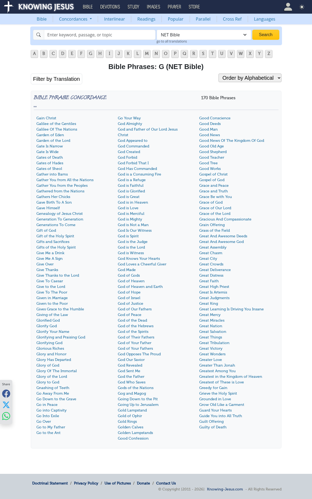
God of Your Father (134, 343)
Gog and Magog (132, 393)
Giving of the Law (52, 315)
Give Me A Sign (49, 259)
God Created (129, 152)
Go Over (43, 422)
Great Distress (211, 275)
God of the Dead (132, 320)
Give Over (45, 264)
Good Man (208, 129)
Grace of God (211, 202)
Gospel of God (211, 180)
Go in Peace (47, 405)
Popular (175, 19)
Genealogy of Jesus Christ (59, 214)
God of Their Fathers (136, 337)
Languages (264, 19)
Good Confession (133, 438)
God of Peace (129, 315)
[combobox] (204, 35)
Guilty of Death (213, 427)
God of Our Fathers (135, 309)
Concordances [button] (73, 19)
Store (194, 7)
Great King (208, 304)
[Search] (100, 35)
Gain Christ (46, 118)
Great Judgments (214, 298)
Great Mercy (210, 315)
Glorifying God (49, 343)
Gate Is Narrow (49, 146)
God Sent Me (129, 371)
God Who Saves (131, 382)
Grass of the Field (214, 230)
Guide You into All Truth (220, 416)
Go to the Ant (48, 433)
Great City (208, 259)
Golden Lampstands (135, 433)
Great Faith (209, 281)
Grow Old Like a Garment (221, 405)
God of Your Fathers (135, 348)
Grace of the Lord (214, 214)
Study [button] (134, 7)
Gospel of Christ (213, 174)
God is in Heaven (133, 202)
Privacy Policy (86, 483)
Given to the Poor (52, 304)
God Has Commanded (137, 169)
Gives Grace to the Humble (60, 309)
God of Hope (129, 292)
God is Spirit (128, 236)
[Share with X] (6, 404)
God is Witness (131, 253)
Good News (209, 135)
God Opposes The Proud (139, 354)
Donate (143, 483)
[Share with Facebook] (6, 393)
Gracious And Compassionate (225, 219)
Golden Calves (130, 427)
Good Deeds (210, 124)
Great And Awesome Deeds (223, 236)
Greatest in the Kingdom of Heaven (230, 377)
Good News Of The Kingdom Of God (231, 141)
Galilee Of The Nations (56, 129)
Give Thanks (47, 270)
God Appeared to (133, 141)
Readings (146, 19)
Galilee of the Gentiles (56, 124)
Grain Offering (212, 225)
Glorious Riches (50, 348)
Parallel (203, 19)
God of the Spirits (133, 332)
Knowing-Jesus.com (225, 489)
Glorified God (48, 320)
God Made (127, 270)
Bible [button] (88, 7)
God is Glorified (131, 191)
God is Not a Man (133, 225)
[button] (288, 7)
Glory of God (47, 365)
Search (266, 34)
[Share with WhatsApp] (6, 415)
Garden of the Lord (53, 141)
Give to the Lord (50, 287)
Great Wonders (212, 354)
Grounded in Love (215, 399)
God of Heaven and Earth (140, 287)
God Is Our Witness (135, 230)
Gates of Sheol (49, 169)
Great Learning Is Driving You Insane (231, 309)
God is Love (128, 208)
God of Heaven (131, 281)
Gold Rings (127, 422)
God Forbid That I (133, 163)
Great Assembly (213, 247)
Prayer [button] (174, 7)
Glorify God (46, 326)
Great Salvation (212, 332)
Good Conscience (215, 118)
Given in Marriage (52, 298)
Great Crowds (211, 264)
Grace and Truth (213, 191)
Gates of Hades (49, 163)
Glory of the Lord (51, 377)
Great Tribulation (214, 343)
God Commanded (133, 146)
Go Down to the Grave (56, 399)
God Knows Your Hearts (139, 259)
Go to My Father (50, 427)
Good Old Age (211, 146)
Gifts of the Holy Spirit (56, 247)
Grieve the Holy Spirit (218, 393)
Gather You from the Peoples (62, 186)
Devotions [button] (110, 7)
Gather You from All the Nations (64, 180)
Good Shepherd (213, 152)
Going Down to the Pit (138, 399)
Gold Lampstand (132, 410)
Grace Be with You (215, 197)
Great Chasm (210, 253)
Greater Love (210, 360)
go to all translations (172, 41)
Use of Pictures (117, 483)
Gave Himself (48, 208)
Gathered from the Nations (60, 191)
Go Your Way (129, 118)
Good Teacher (211, 157)
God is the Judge (133, 242)
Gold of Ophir (130, 416)
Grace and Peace (214, 186)
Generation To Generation (59, 219)
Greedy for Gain (213, 388)
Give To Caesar (49, 281)
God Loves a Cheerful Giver (142, 264)
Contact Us (166, 483)
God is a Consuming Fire (139, 174)
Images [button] (153, 7)
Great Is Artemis (213, 292)
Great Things (210, 337)
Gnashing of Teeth (52, 388)
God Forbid (127, 157)
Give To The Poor (51, 292)
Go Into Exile (47, 416)
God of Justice (130, 304)
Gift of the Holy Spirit (55, 236)
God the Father (131, 377)
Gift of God (46, 230)
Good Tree (208, 163)
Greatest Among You (217, 371)
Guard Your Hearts (215, 410)
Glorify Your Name (52, 332)
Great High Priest (214, 287)
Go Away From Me (52, 393)
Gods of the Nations (135, 388)
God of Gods (129, 275)
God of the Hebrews (135, 326)
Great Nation (210, 326)
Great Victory (211, 348)
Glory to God (47, 382)
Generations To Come (56, 225)
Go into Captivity (51, 410)
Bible (42, 19)
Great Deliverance (215, 270)
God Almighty (130, 124)
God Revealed (130, 365)
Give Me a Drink (50, 253)
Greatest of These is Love (221, 382)
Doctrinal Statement (50, 483)
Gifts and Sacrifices (52, 242)
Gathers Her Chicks (53, 197)
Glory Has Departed (53, 360)
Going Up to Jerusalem (138, 405)
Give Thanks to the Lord (57, 275)
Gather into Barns (52, 174)
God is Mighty (130, 219)
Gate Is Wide (47, 152)
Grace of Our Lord (215, 208)
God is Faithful (131, 186)
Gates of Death (49, 157)
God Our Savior (131, 360)
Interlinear (114, 19)
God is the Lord (131, 247)
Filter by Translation (56, 79)
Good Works (210, 169)
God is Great (129, 197)
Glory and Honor (51, 354)
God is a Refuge (132, 180)
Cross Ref (232, 19)
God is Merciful (131, 214)
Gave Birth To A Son (54, 202)
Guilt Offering (211, 422)
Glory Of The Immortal (56, 371)
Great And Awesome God (221, 242)
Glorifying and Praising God (60, 337)
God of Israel (129, 298)
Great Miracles (211, 320)
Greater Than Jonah (217, 365)
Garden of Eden (50, 135)
